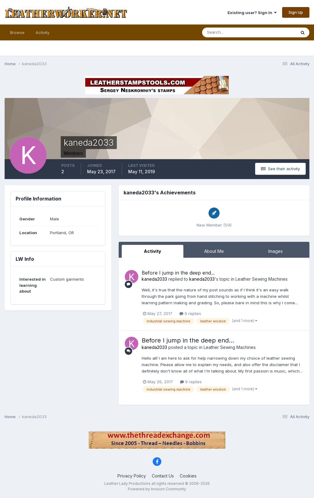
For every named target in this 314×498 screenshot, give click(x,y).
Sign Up (296, 12)
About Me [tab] (214, 251)
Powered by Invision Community (157, 489)
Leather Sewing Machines (262, 279)
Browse (17, 32)
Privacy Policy (131, 475)
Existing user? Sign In (252, 12)
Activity (42, 32)
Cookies (188, 475)
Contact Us (163, 475)
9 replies (190, 313)
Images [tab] (275, 251)
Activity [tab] (152, 251)
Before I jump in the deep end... (178, 273)
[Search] (229, 32)
